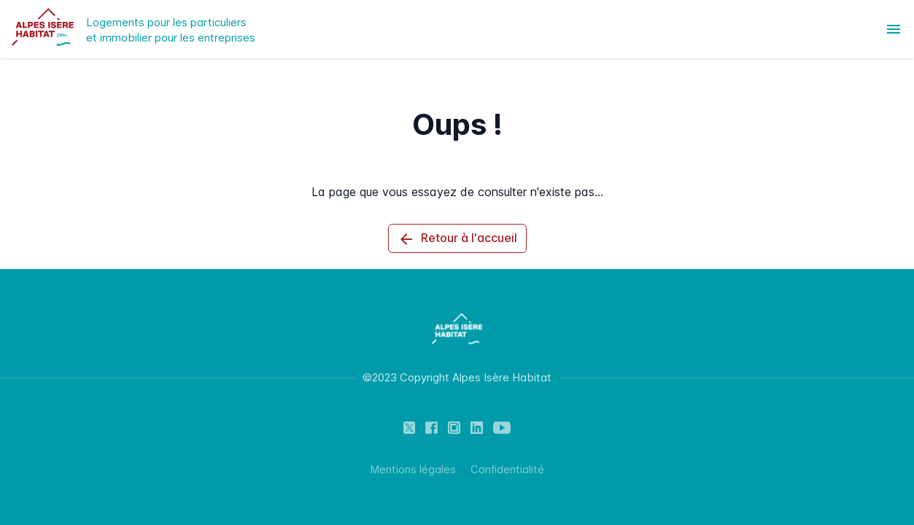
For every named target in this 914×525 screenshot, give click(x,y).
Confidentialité (507, 469)
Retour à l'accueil (457, 239)
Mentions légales (413, 469)
